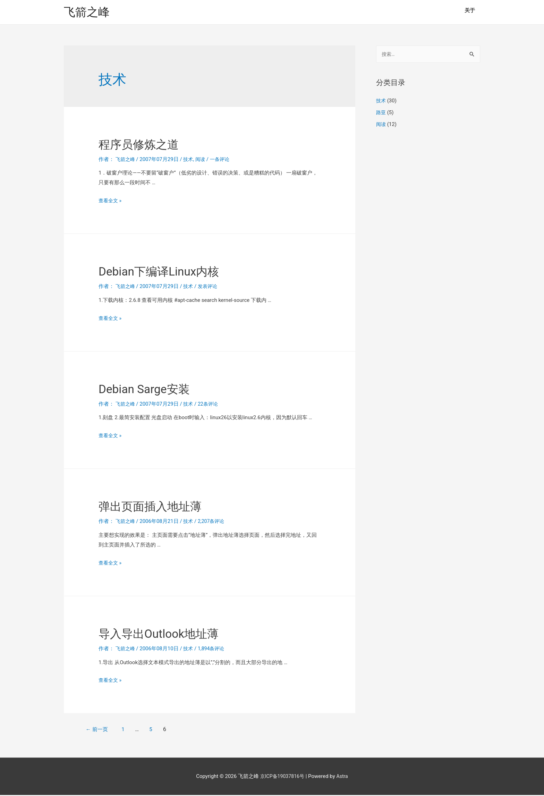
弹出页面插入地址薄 (161, 507)
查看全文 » (111, 201)
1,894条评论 (214, 649)
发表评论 (210, 287)
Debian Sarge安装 (153, 389)
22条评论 (210, 404)
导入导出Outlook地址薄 (171, 634)
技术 (190, 160)
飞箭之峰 (88, 12)
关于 (470, 10)
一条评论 (223, 160)
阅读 (202, 160)
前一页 (101, 730)
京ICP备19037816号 (281, 777)
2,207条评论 (214, 522)
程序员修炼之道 (147, 144)
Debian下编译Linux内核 (171, 272)
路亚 (381, 114)
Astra (344, 777)
